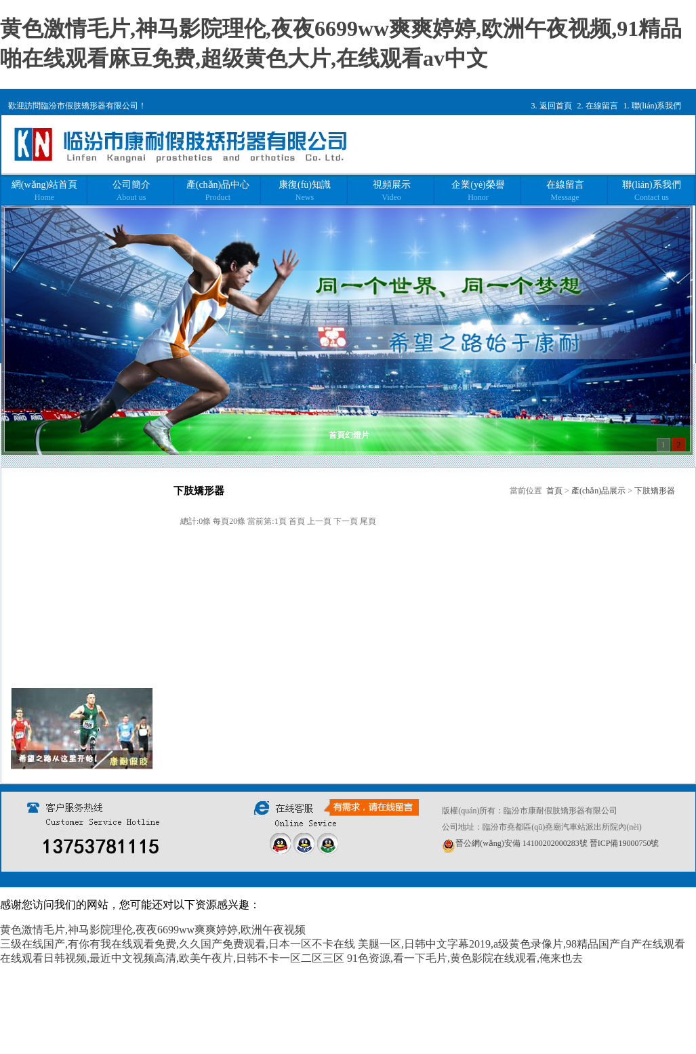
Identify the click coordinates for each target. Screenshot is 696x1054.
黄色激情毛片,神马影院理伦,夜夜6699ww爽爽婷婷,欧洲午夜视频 (153, 929)
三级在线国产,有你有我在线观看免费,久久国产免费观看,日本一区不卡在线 (177, 944)
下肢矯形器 (67, 585)
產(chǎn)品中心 (218, 191)
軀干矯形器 (67, 536)
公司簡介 (131, 191)
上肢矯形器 (67, 561)
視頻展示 (392, 191)
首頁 (554, 490)
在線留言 (602, 105)
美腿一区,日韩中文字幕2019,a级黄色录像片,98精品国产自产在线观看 (521, 944)
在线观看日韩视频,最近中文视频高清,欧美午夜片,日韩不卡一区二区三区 (172, 958)
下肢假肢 (62, 634)
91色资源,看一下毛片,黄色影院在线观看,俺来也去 (465, 958)
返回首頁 (555, 105)
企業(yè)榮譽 (478, 191)
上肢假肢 (62, 610)
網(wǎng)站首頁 (44, 191)
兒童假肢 (62, 658)
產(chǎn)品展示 (598, 490)
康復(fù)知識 (305, 191)
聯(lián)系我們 (657, 105)
